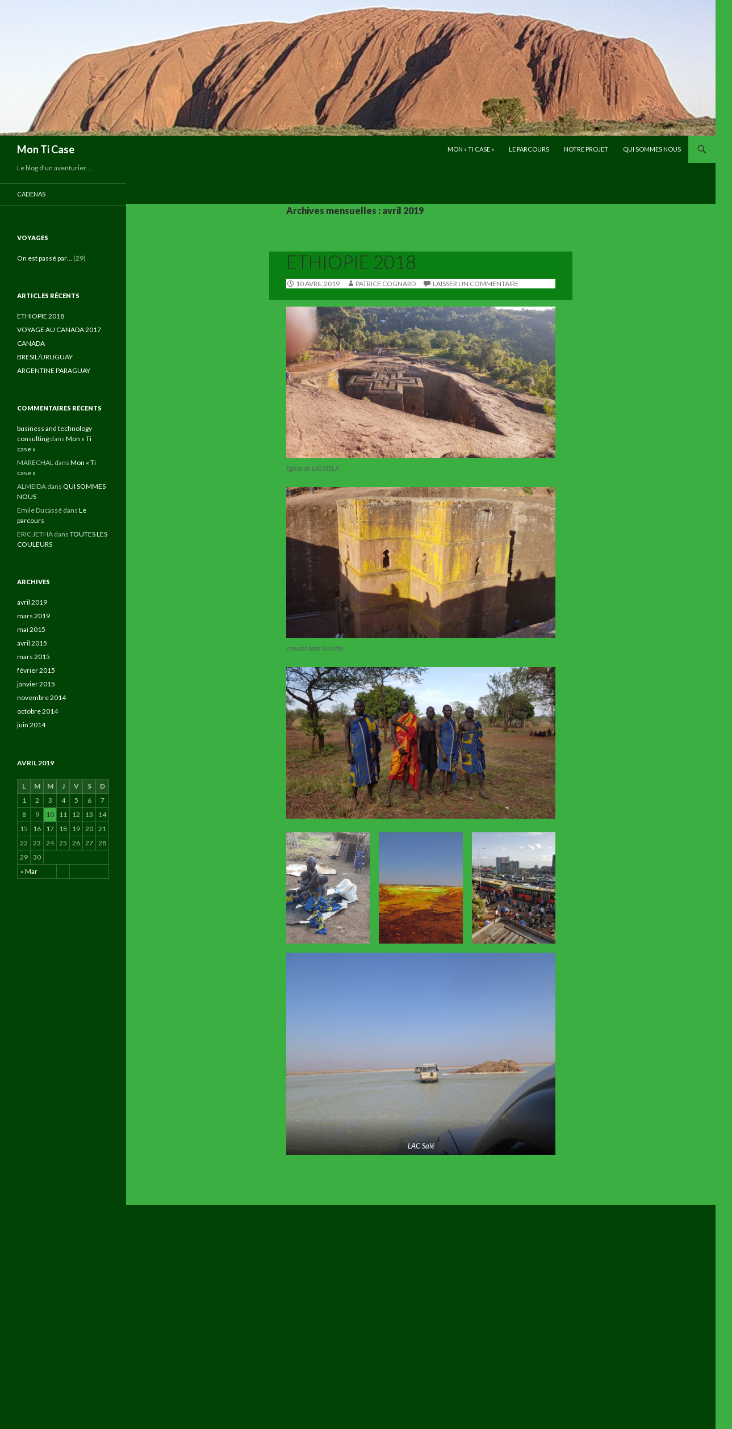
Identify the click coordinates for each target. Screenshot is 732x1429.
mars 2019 (33, 615)
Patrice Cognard (385, 283)
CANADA (31, 343)
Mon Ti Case (45, 149)
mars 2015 (33, 656)
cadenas (31, 194)
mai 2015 (31, 629)
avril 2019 (32, 602)
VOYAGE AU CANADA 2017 (59, 329)
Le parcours (529, 149)
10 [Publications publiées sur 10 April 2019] (50, 814)
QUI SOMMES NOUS (652, 149)
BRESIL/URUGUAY (45, 357)
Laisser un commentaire (476, 283)
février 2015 (36, 670)
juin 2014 (31, 724)
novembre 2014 (41, 697)
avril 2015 (32, 643)
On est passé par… (44, 258)
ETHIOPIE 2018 (351, 261)
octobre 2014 (37, 711)
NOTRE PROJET (586, 149)
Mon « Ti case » (470, 149)
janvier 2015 (36, 684)
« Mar (28, 871)
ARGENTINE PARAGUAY (53, 370)
